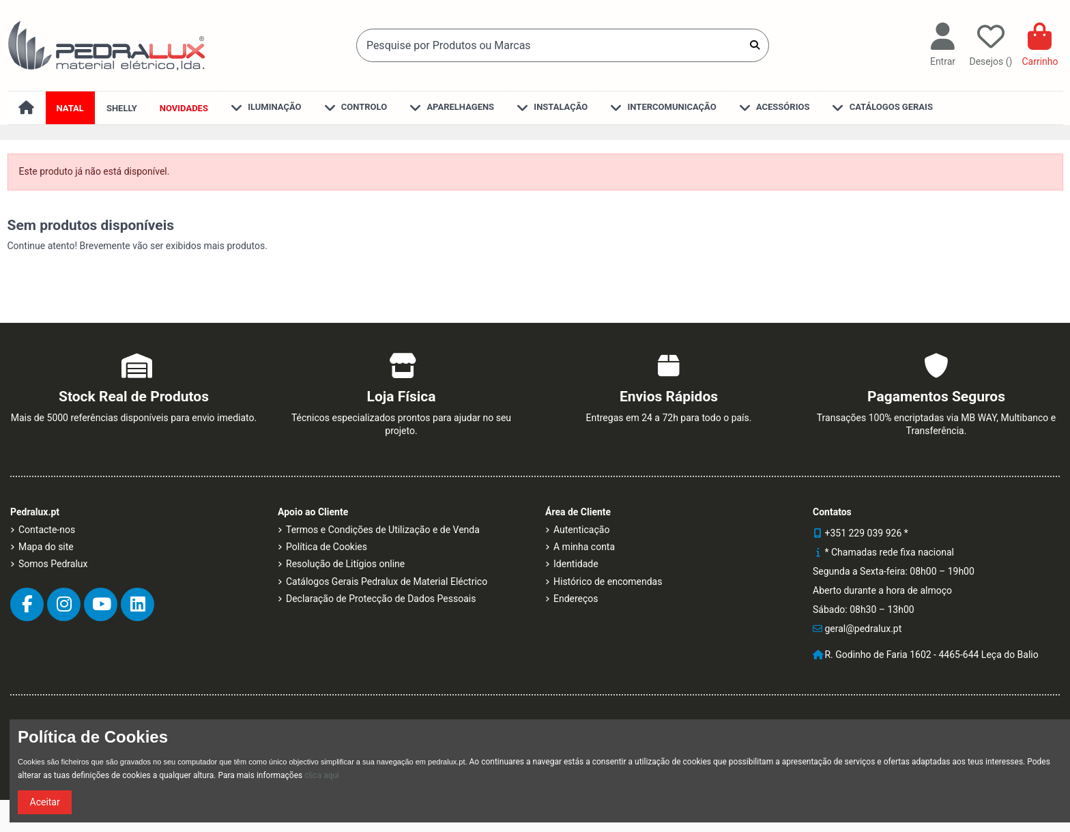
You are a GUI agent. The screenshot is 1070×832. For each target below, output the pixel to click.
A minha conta (584, 546)
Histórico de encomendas (607, 581)
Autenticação (581, 529)
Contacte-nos (46, 529)
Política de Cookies (326, 546)
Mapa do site (46, 546)
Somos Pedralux (52, 563)
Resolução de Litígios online (345, 563)
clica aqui (321, 775)
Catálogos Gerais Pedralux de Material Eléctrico (386, 581)
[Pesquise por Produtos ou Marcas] (754, 45)
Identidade (575, 563)
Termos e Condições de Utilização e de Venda (383, 529)
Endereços (575, 598)
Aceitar (45, 802)
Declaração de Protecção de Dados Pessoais (381, 598)
